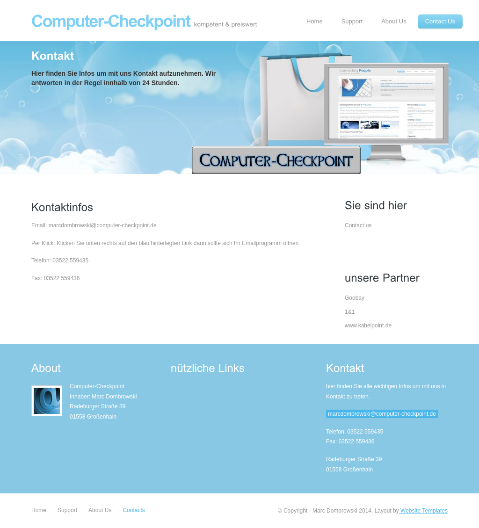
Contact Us (440, 21)
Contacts (134, 510)
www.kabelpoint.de (368, 325)
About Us (393, 21)
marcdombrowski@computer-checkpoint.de (382, 414)
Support (352, 21)
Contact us (358, 225)
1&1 (350, 312)
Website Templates (423, 510)
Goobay (354, 298)
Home (314, 21)
